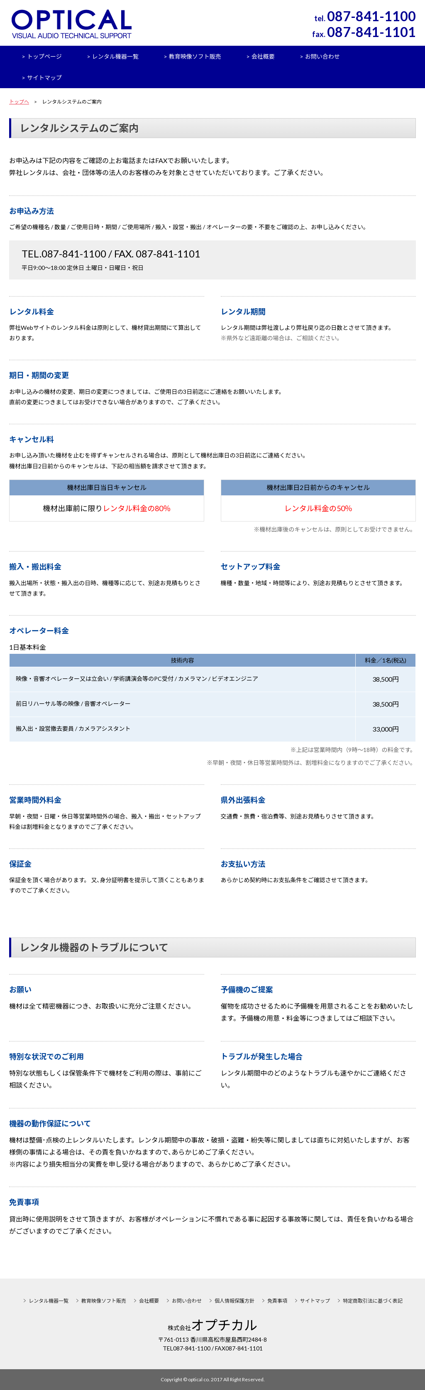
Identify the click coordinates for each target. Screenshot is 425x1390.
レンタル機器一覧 (115, 56)
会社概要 (263, 56)
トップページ (44, 56)
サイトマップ (44, 77)
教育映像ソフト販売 (195, 56)
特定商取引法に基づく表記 (373, 1301)
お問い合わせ (322, 56)
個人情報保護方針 (234, 1301)
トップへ (19, 102)
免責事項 (277, 1301)
